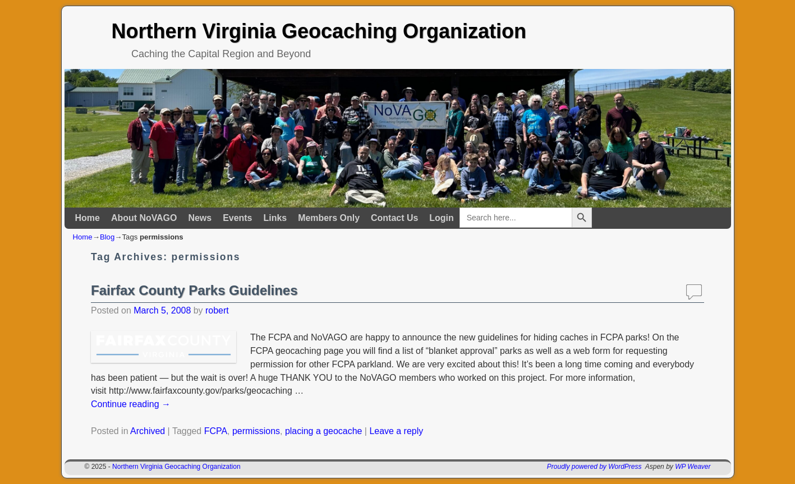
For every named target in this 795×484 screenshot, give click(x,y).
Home (87, 218)
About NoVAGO (144, 218)
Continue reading (131, 404)
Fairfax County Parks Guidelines (194, 290)
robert (217, 310)
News (200, 218)
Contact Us (394, 218)
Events (237, 218)
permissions (256, 431)
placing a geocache (323, 431)
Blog (107, 237)
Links (275, 218)
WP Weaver (692, 467)
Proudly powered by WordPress (594, 467)
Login (441, 218)
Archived (147, 431)
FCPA (215, 431)
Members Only (329, 218)
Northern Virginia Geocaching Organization (319, 31)
